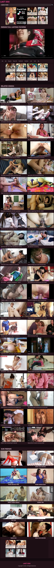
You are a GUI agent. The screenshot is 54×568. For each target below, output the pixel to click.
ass (5, 61)
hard (35, 61)
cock (31, 61)
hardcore (21, 61)
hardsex (26, 61)
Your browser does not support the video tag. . (27, 44)
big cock (15, 61)
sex (2, 61)
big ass (9, 61)
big (38, 61)
